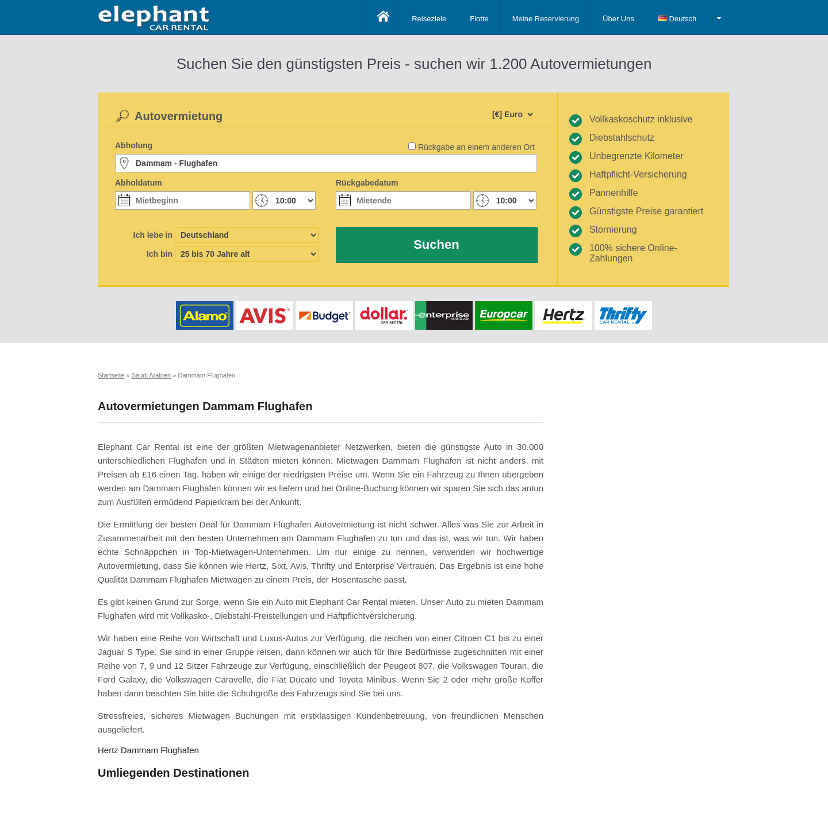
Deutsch (677, 18)
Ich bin (159, 254)
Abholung (133, 145)
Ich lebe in (152, 235)
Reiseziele (429, 18)
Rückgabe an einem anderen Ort (476, 147)
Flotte (479, 18)
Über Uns (618, 18)
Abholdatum (138, 182)
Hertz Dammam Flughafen (148, 750)
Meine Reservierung (545, 18)
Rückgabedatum (367, 182)
